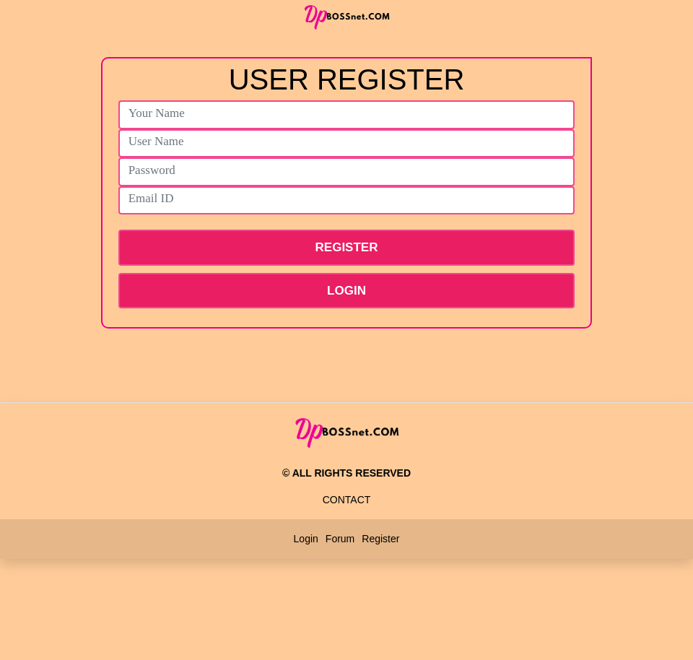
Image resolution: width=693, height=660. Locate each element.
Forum (340, 538)
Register (380, 538)
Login (346, 291)
